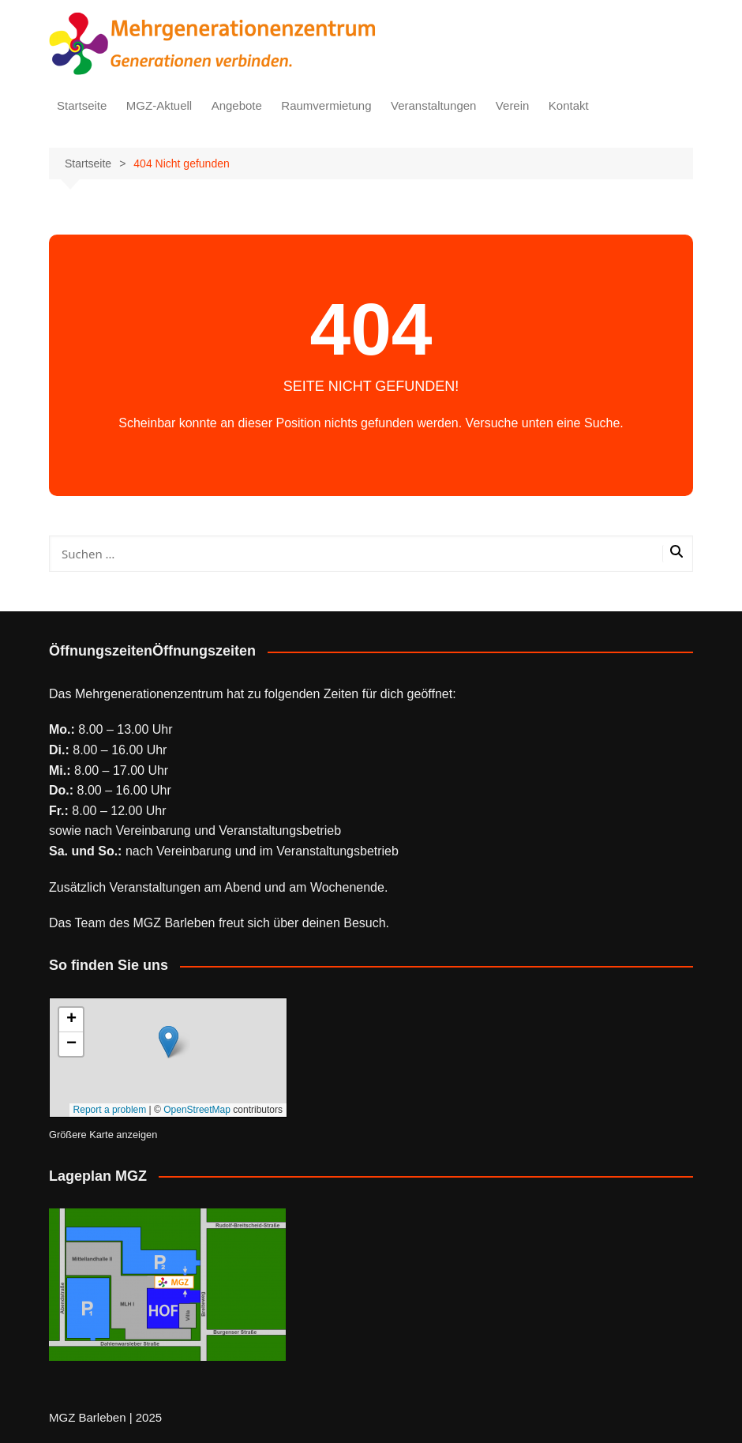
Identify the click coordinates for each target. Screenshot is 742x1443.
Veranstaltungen (433, 105)
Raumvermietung (326, 105)
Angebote (237, 105)
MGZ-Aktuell (159, 105)
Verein (513, 105)
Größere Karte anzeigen (103, 1134)
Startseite (82, 105)
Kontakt (569, 105)
